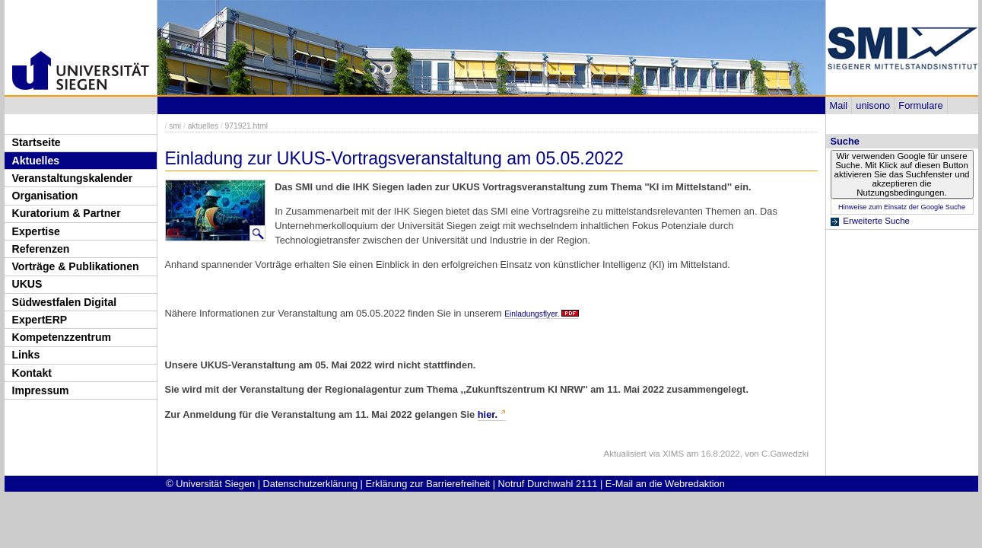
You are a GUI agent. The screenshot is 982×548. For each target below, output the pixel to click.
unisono (873, 105)
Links (26, 355)
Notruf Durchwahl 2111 (548, 483)
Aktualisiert (624, 453)
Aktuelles (36, 161)
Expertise (36, 231)
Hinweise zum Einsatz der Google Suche (901, 207)
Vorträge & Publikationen (75, 266)
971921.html (246, 126)
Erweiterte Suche (876, 220)
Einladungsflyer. (531, 314)
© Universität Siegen (210, 483)
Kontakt (32, 373)
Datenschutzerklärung (310, 483)
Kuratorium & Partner (66, 213)
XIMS (673, 453)
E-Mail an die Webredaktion (665, 483)
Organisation (45, 196)
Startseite (36, 142)
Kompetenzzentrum (62, 337)
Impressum (40, 390)
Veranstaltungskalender (72, 178)
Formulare (920, 105)
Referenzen (41, 249)
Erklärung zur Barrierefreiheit (428, 483)
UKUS (27, 284)
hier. (487, 414)
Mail (838, 105)
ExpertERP (40, 320)
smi (175, 126)
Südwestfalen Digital (64, 302)
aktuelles (203, 126)
